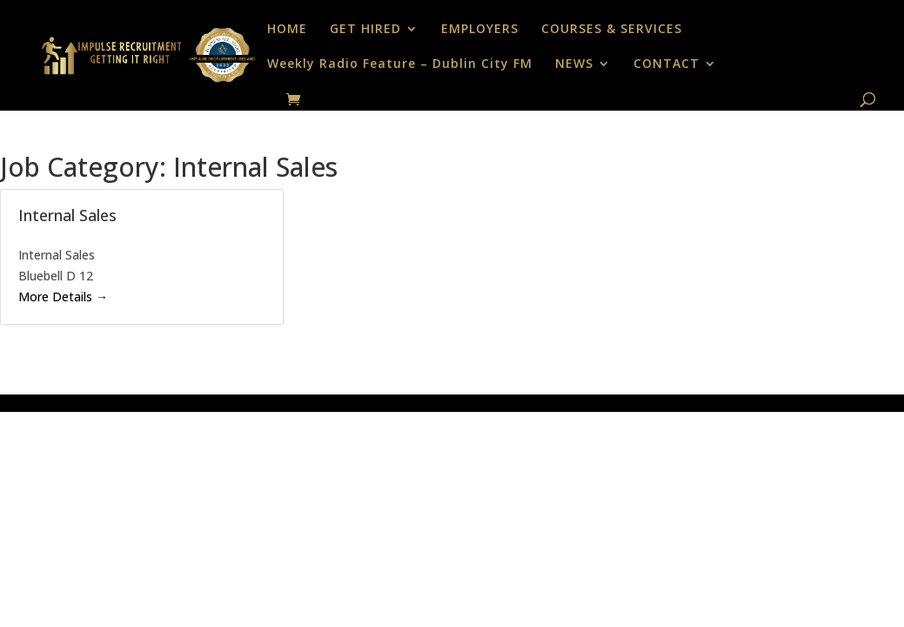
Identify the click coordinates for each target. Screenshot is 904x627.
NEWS (574, 64)
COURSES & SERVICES (611, 30)
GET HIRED (365, 30)
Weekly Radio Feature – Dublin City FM (399, 64)
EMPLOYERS (480, 30)
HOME (287, 30)
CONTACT (666, 64)
